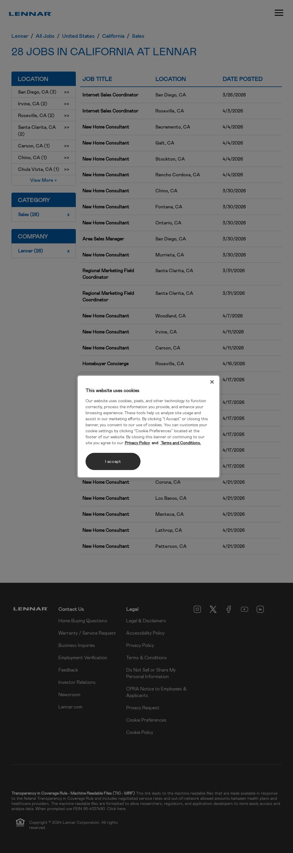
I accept (113, 461)
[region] (148, 426)
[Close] (212, 382)
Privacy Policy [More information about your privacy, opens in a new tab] (137, 442)
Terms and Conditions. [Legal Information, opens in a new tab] (180, 442)
